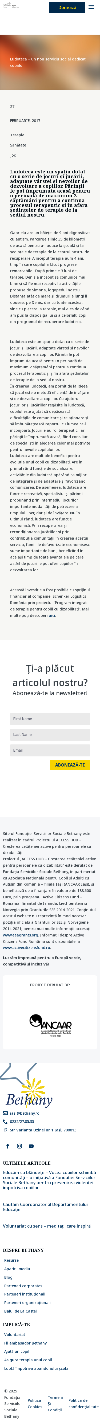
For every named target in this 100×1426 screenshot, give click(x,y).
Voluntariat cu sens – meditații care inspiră (47, 1226)
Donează (67, 7)
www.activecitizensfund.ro (26, 947)
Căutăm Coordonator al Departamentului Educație (45, 1206)
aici (52, 615)
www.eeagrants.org (20, 935)
